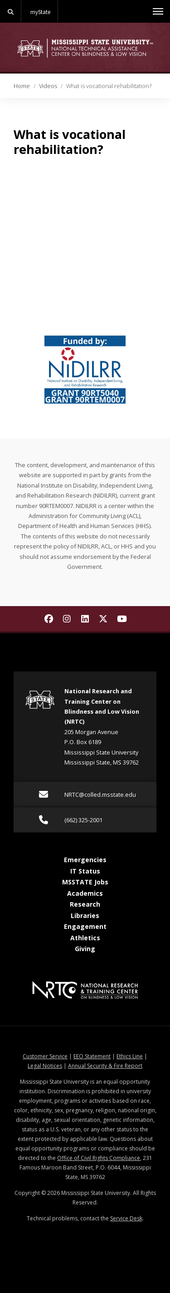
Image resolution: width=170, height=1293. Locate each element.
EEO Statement (92, 1056)
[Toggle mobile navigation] (158, 11)
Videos (48, 86)
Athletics (85, 937)
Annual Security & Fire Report (105, 1066)
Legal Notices (45, 1066)
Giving (85, 948)
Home (22, 86)
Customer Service (45, 1056)
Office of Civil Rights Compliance (98, 1158)
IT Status (85, 871)
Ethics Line (130, 1056)
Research (85, 904)
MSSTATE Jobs (85, 882)
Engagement (85, 926)
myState (40, 11)
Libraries (85, 915)
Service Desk (126, 1218)
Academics (85, 893)
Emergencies (85, 859)
